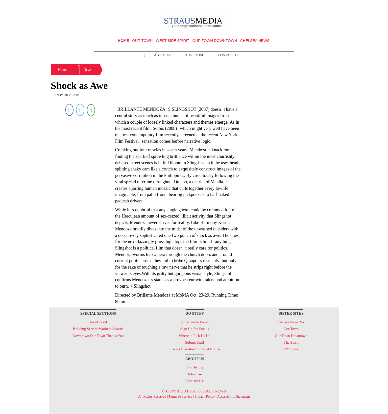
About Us (162, 55)
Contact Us (228, 55)
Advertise (194, 55)
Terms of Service (180, 396)
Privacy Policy (204, 396)
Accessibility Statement (233, 396)
